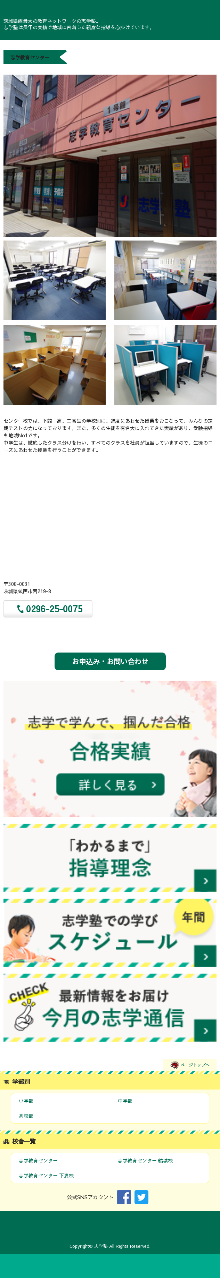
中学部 (125, 1100)
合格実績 (110, 749)
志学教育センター (38, 1160)
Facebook (124, 1197)
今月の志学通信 (110, 1008)
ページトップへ (190, 1065)
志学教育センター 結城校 (145, 1160)
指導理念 (110, 858)
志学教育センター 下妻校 (46, 1175)
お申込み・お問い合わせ (110, 661)
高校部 (26, 1115)
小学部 (26, 1100)
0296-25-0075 (54, 609)
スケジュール (110, 933)
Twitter (141, 1197)
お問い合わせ (110, 1266)
